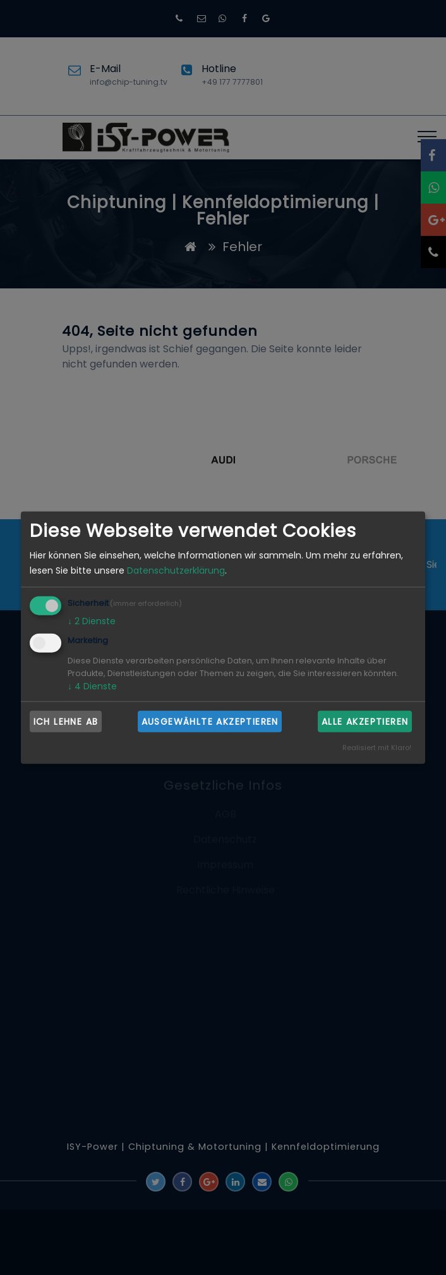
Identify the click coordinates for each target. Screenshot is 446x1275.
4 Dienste (92, 686)
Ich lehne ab (66, 721)
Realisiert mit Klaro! (376, 747)
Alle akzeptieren (365, 721)
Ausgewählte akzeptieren (210, 721)
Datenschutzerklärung (176, 570)
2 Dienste (92, 621)
